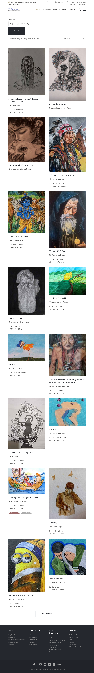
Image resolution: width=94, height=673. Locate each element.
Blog (70, 640)
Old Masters (33, 644)
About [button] (37, 10)
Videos (77, 637)
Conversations (53, 652)
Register (82, 4)
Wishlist (70, 2)
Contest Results (60, 10)
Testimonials (73, 635)
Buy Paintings (13, 635)
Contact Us (81, 2)
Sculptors (32, 642)
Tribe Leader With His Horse (62, 175)
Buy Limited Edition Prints (16, 640)
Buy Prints (11, 637)
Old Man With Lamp (58, 251)
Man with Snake (15, 318)
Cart (49, 2)
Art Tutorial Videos (55, 649)
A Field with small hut (58, 298)
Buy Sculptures (13, 642)
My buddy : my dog (57, 104)
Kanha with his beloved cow (21, 165)
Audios (71, 637)
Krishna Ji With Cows (18, 236)
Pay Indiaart (73, 644)
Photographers (34, 647)
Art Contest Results (55, 643)
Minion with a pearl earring (20, 595)
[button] (80, 10)
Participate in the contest (57, 640)
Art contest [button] (46, 10)
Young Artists (33, 640)
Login (72, 4)
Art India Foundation (75, 647)
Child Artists (33, 637)
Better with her (56, 579)
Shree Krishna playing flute (20, 452)
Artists (31, 635)
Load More (47, 614)
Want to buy (59, 2)
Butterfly (12, 364)
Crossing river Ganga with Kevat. (23, 497)
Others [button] (72, 10)
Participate (16, 4)
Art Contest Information (56, 638)
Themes (11, 644)
